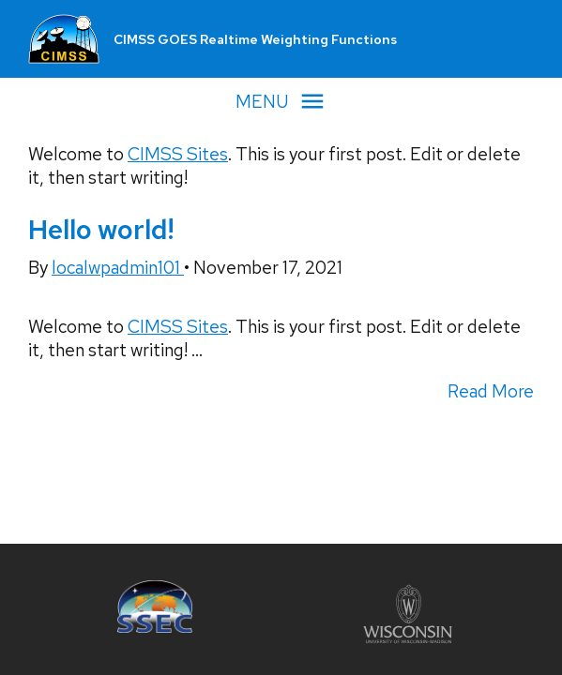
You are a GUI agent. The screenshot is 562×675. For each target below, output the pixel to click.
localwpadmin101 (118, 267)
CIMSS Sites (178, 154)
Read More (491, 391)
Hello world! (101, 230)
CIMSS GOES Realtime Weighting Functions (255, 39)
